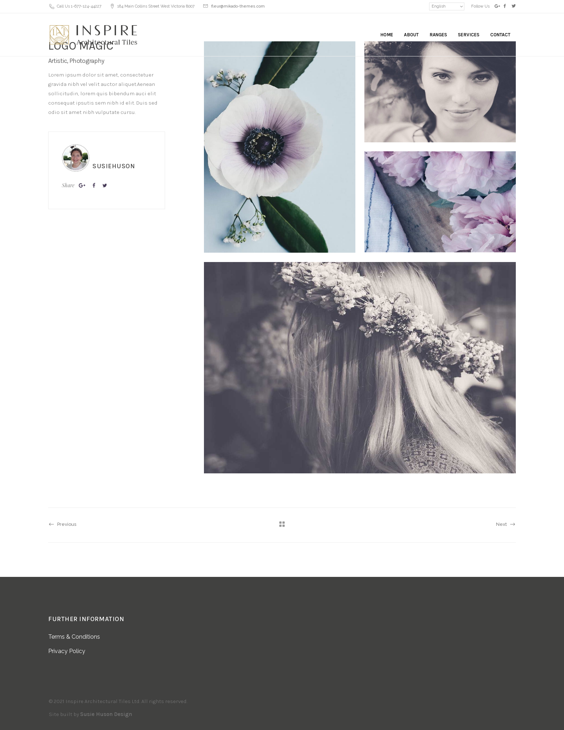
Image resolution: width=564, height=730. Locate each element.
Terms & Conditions (74, 636)
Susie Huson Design (106, 714)
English (439, 6)
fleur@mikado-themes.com (238, 6)
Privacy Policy (66, 651)
